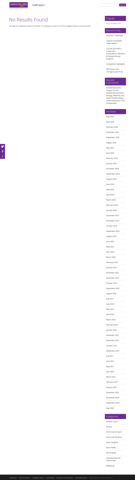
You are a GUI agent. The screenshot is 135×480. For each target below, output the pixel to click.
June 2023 (110, 241)
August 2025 (111, 142)
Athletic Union (112, 421)
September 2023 (112, 231)
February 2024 (112, 205)
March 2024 (111, 200)
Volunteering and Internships (113, 459)
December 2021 (112, 335)
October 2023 (111, 226)
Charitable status (81, 478)
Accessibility (50, 478)
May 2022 (110, 309)
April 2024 (110, 194)
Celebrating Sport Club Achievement (115, 101)
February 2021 (112, 382)
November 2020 (112, 397)
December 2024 (112, 168)
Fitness (109, 427)
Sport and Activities (114, 437)
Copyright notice (38, 478)
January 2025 (111, 163)
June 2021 (110, 361)
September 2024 (112, 174)
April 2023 (110, 252)
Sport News (111, 447)
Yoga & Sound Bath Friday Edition (114, 42)
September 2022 (112, 288)
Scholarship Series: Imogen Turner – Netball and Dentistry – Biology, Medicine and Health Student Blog (115, 93)
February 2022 (112, 325)
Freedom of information (64, 478)
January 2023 (111, 267)
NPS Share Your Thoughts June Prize (114, 70)
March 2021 (111, 377)
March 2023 (111, 257)
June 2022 (110, 304)
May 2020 (110, 408)
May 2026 (110, 116)
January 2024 (111, 210)
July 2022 (109, 299)
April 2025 (110, 153)
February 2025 (112, 158)
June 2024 (110, 184)
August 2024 (111, 179)
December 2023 (112, 215)
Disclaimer (13, 478)
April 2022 (110, 314)
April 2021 (110, 371)
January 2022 (111, 330)
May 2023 (110, 247)
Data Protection (24, 478)
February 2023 (112, 262)
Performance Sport (114, 432)
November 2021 (112, 340)
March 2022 (111, 319)
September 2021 (112, 351)
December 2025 (112, 132)
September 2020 (112, 403)
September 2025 (112, 137)
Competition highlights (115, 64)
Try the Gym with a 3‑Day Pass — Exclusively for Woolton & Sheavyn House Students (115, 53)
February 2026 (112, 127)
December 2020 (112, 392)
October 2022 (111, 283)
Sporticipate (111, 453)
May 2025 (110, 148)
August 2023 (111, 236)
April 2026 (110, 122)
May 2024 (110, 189)
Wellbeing (110, 466)
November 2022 (112, 278)
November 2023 (112, 220)
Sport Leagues (112, 442)
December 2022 (112, 273)
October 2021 (111, 345)
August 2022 (111, 293)
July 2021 (109, 356)
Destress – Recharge (114, 35)
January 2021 (111, 387)
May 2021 (110, 366)
